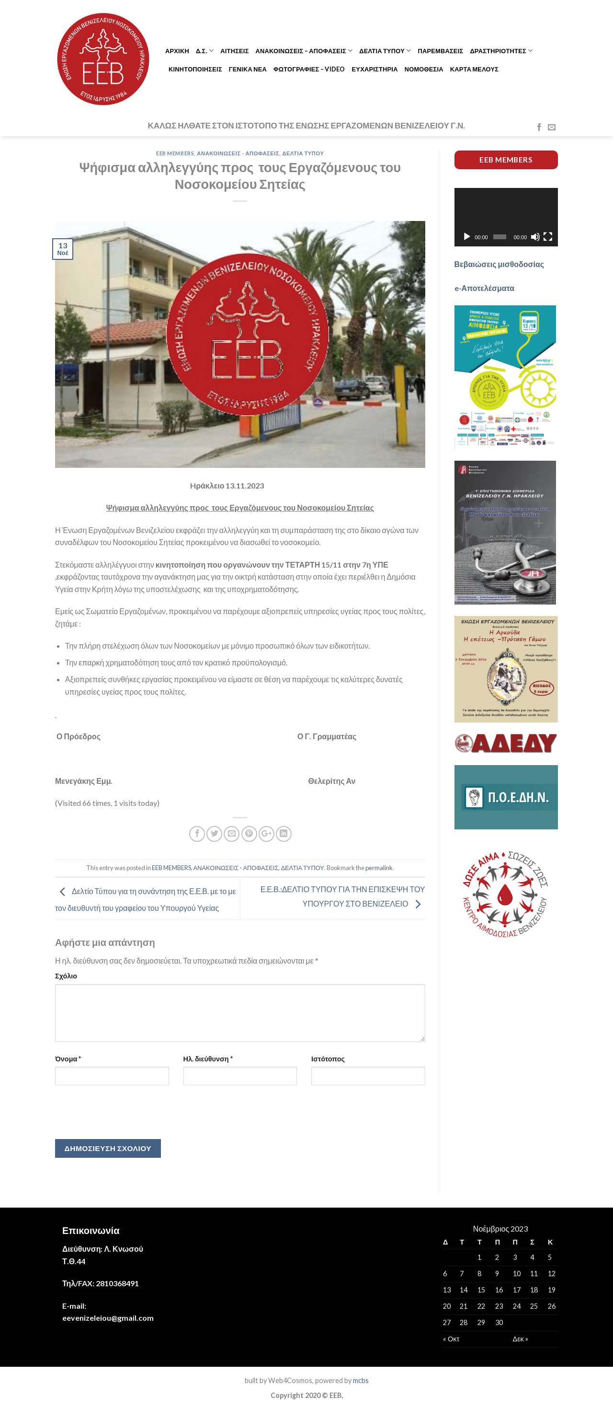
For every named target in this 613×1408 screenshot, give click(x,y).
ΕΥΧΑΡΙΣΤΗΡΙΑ (375, 69)
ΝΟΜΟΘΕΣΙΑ (424, 69)
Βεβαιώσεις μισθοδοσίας (499, 263)
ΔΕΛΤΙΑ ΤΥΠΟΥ (385, 50)
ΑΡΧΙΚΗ (177, 51)
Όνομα (68, 1059)
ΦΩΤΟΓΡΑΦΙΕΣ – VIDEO (309, 69)
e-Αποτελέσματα (484, 287)
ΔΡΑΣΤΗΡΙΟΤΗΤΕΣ (501, 50)
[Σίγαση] (535, 237)
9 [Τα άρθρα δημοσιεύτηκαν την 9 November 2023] (497, 1273)
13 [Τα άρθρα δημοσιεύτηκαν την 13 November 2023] (447, 1290)
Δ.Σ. (205, 50)
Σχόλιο (66, 976)
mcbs (361, 1380)
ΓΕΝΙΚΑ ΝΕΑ (248, 69)
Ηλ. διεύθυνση (208, 1059)
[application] (506, 217)
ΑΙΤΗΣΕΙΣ (234, 51)
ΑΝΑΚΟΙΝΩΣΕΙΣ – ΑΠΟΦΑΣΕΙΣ (304, 50)
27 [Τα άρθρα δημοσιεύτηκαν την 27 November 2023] (447, 1322)
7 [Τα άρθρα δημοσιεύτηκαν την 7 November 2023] (462, 1273)
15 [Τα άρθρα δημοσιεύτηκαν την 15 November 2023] (481, 1290)
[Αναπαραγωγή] (467, 237)
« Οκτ (451, 1339)
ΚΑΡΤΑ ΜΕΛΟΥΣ (474, 69)
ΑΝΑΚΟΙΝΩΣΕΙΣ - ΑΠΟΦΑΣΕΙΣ (238, 153)
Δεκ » (520, 1339)
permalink (379, 868)
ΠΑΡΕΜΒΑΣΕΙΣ (440, 51)
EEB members (506, 159)
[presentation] (128, 1115)
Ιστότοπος (328, 1059)
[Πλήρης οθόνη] (548, 237)
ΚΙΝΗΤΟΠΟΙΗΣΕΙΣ (195, 69)
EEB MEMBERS (175, 153)
